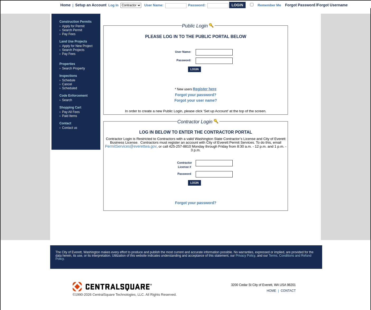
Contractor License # (184, 164)
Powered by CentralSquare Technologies (145, 287)
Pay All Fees (71, 112)
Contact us (69, 128)
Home (65, 5)
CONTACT (288, 291)
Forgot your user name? (195, 100)
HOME (271, 291)
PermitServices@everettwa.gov (131, 146)
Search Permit (72, 30)
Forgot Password (300, 5)
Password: (196, 5)
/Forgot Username (332, 5)
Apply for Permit (73, 26)
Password (184, 173)
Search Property (73, 68)
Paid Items (69, 116)
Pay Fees (69, 34)
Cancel (67, 84)
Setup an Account (91, 5)
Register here (204, 89)
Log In (113, 5)
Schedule (68, 80)
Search (67, 100)
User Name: (153, 5)
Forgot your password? (195, 95)
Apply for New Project (77, 46)
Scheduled (69, 88)
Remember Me (269, 5)
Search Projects (73, 50)
